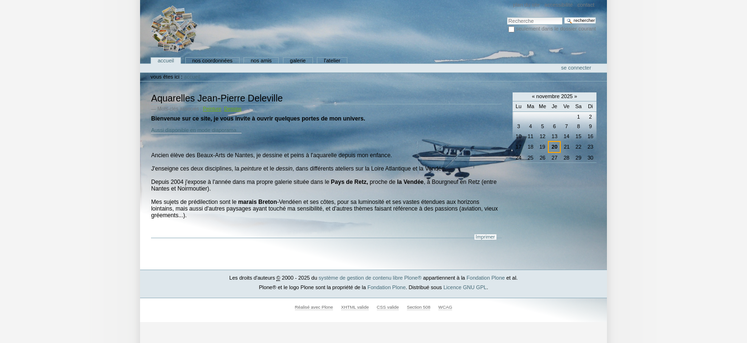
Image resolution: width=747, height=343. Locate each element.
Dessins (233, 108)
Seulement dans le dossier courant (556, 28)
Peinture (212, 108)
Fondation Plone (485, 278)
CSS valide (388, 307)
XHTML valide (355, 307)
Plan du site (526, 5)
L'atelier (332, 60)
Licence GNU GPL (465, 287)
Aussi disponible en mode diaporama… (196, 130)
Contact (586, 5)
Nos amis (261, 60)
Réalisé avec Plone (314, 307)
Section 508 (419, 307)
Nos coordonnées (212, 60)
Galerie (298, 60)
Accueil (166, 60)
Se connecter (576, 68)
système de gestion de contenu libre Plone (370, 278)
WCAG (445, 307)
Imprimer (485, 237)
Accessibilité (559, 5)
